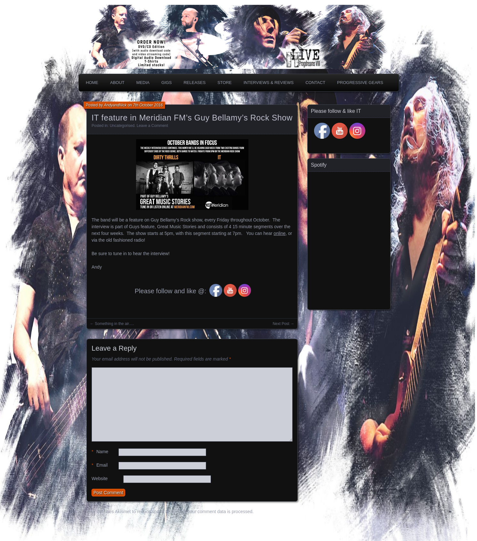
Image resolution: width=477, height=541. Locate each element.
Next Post (281, 323)
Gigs (166, 82)
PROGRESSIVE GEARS (360, 82)
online (280, 233)
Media (143, 82)
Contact (315, 82)
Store (224, 82)
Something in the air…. (114, 323)
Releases (194, 82)
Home (92, 82)
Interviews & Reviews (269, 82)
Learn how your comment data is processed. (210, 511)
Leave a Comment (152, 125)
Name (100, 451)
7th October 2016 (148, 105)
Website (100, 478)
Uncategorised (122, 125)
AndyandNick (115, 105)
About (117, 82)
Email (100, 465)
